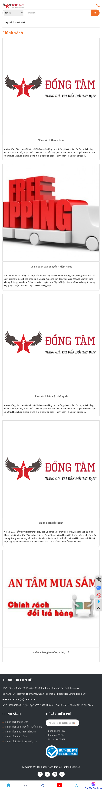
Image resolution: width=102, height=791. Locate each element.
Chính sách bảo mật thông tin (51, 396)
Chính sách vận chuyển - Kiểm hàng (51, 266)
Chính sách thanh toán (51, 140)
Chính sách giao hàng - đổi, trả (51, 652)
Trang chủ (7, 22)
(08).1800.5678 (10, 699)
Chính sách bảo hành (51, 522)
